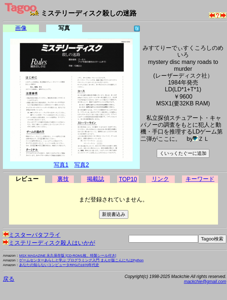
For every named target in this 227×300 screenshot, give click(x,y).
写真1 (61, 165)
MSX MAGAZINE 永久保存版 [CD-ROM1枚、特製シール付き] (67, 255)
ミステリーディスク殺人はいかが (49, 243)
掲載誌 (95, 179)
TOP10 (128, 179)
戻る (8, 279)
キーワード (200, 179)
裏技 (63, 179)
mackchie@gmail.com (205, 281)
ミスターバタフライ (32, 235)
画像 (21, 28)
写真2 (81, 165)
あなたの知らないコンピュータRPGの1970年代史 (59, 265)
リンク (160, 179)
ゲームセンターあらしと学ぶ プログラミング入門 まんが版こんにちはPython (81, 260)
